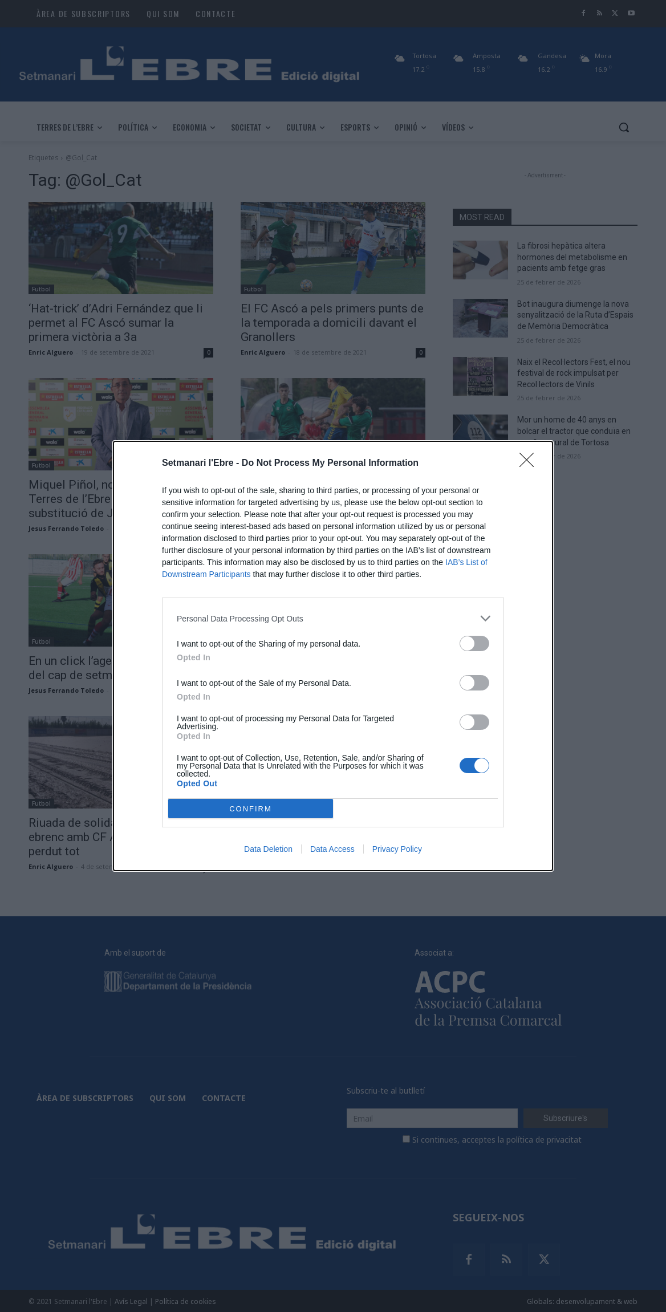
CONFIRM (250, 809)
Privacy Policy (397, 849)
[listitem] (333, 618)
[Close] (530, 463)
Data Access (332, 849)
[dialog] (333, 656)
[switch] (474, 643)
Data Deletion (268, 849)
